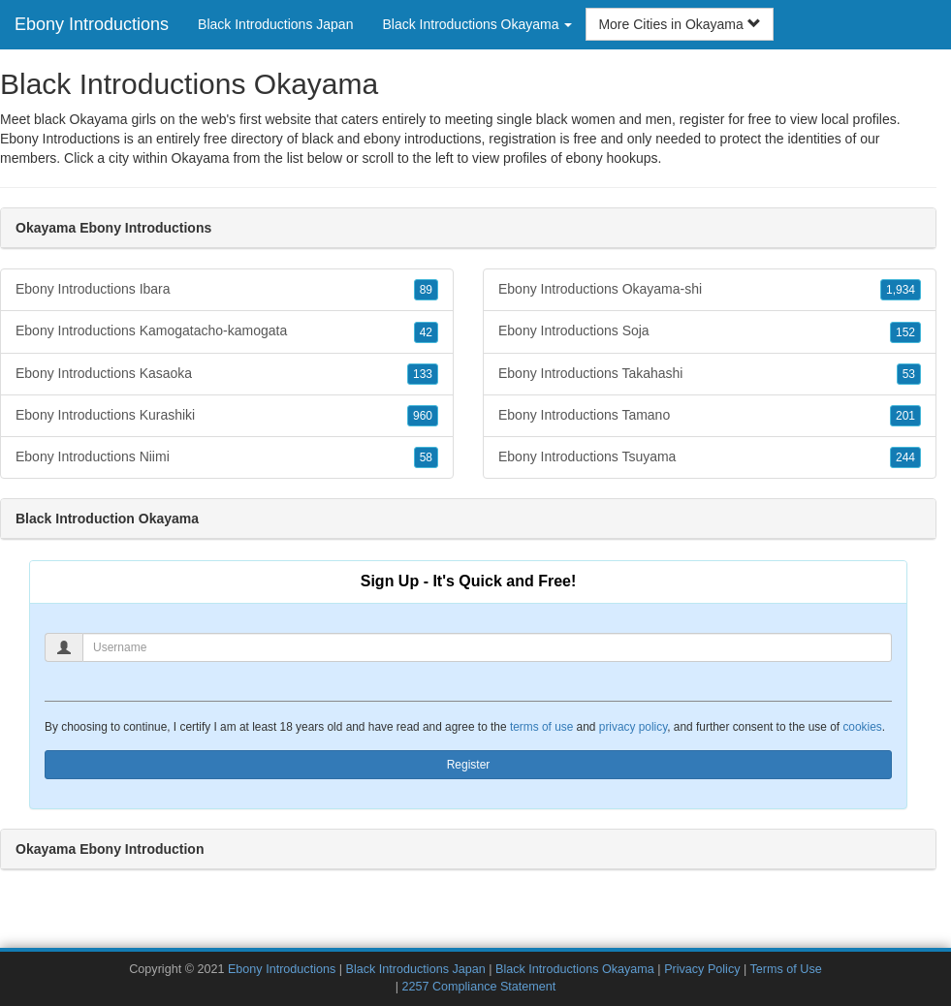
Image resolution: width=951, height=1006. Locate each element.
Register (469, 764)
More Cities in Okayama (679, 24)
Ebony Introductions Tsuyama (709, 457)
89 (426, 290)
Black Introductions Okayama (574, 969)
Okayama (201, 158)
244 (905, 457)
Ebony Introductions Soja (709, 331)
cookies (861, 727)
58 (426, 457)
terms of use (541, 727)
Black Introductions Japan (275, 24)
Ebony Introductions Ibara (227, 289)
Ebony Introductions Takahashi (709, 374)
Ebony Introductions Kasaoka (227, 374)
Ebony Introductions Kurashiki (227, 415)
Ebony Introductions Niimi (227, 457)
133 (422, 374)
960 (422, 416)
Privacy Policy (702, 969)
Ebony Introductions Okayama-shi (709, 289)
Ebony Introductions (92, 24)
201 (905, 416)
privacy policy (633, 727)
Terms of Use (786, 969)
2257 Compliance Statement (478, 986)
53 (909, 374)
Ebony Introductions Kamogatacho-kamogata (227, 331)
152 (905, 332)
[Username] (487, 647)
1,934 (900, 290)
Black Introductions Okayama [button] (477, 24)
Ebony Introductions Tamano (709, 415)
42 (426, 332)
